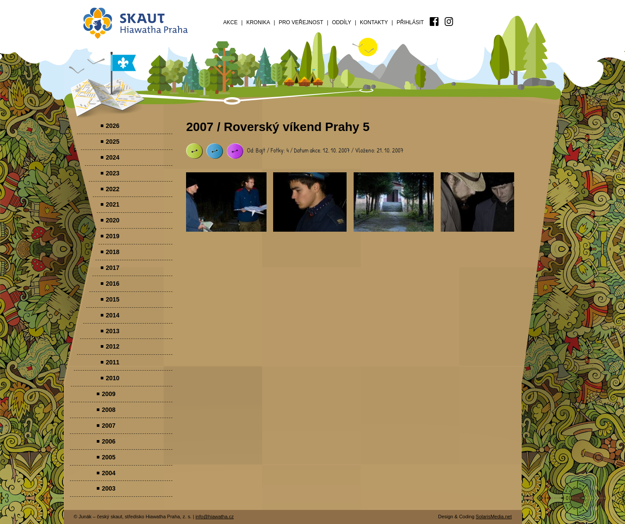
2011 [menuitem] (112, 362)
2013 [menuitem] (112, 331)
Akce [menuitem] (230, 22)
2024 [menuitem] (112, 157)
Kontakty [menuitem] (374, 22)
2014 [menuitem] (112, 315)
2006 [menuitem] (108, 441)
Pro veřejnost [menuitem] (301, 22)
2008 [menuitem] (108, 409)
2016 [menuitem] (112, 283)
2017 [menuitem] (112, 267)
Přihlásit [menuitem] (410, 22)
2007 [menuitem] (108, 425)
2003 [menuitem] (108, 488)
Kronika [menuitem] (258, 22)
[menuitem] (434, 21)
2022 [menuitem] (112, 189)
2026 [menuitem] (112, 125)
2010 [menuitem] (112, 378)
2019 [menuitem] (112, 236)
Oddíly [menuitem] (341, 22)
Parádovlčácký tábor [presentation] (226, 202)
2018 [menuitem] (112, 251)
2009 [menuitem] (108, 393)
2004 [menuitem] (108, 473)
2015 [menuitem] (112, 299)
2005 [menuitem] (108, 457)
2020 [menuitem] (112, 220)
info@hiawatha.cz (214, 516)
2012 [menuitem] (112, 346)
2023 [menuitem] (112, 173)
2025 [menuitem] (112, 141)
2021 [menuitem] (112, 204)
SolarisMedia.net (494, 516)
